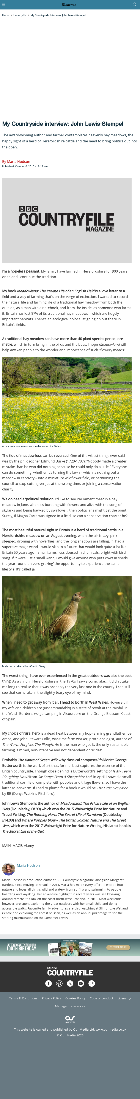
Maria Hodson (28, 865)
